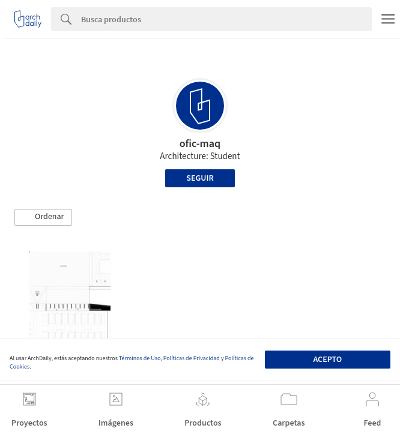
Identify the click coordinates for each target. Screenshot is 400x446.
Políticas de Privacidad (191, 358)
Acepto (327, 360)
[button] (43, 217)
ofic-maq (200, 143)
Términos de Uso (139, 358)
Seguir (199, 178)
